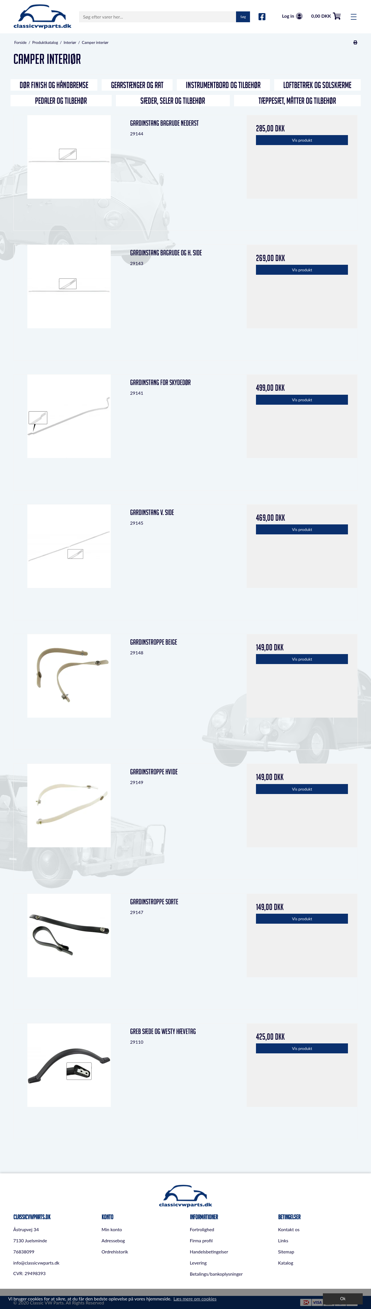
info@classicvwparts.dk (36, 1262)
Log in (292, 16)
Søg (243, 17)
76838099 (23, 1251)
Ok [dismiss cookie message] (343, 1298)
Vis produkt (302, 140)
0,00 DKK (326, 16)
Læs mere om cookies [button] (194, 1298)
